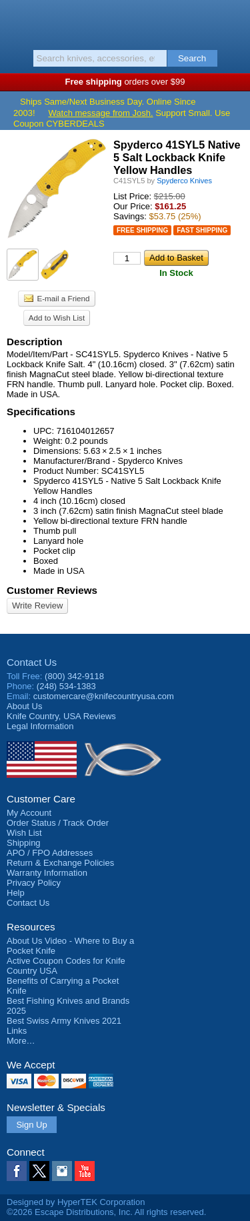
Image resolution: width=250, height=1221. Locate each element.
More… (21, 1041)
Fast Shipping (202, 230)
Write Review (37, 605)
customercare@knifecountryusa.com (103, 696)
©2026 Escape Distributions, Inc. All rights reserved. (106, 1212)
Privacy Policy (34, 883)
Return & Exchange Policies (60, 863)
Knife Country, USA (125, 22)
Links (17, 1031)
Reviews (61, 716)
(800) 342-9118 (74, 676)
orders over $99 (125, 82)
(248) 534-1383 (66, 686)
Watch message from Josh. (101, 113)
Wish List (24, 833)
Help (16, 893)
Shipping (24, 843)
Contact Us (32, 662)
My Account (29, 813)
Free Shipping (142, 230)
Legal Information (40, 726)
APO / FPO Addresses (50, 853)
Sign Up (31, 1125)
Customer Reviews (52, 590)
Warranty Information (47, 873)
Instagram (62, 1171)
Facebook (17, 1171)
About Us (24, 706)
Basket (233, 21)
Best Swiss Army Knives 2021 (64, 1021)
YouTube (85, 1171)
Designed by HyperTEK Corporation (76, 1202)
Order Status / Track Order (58, 823)
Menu (16, 21)
